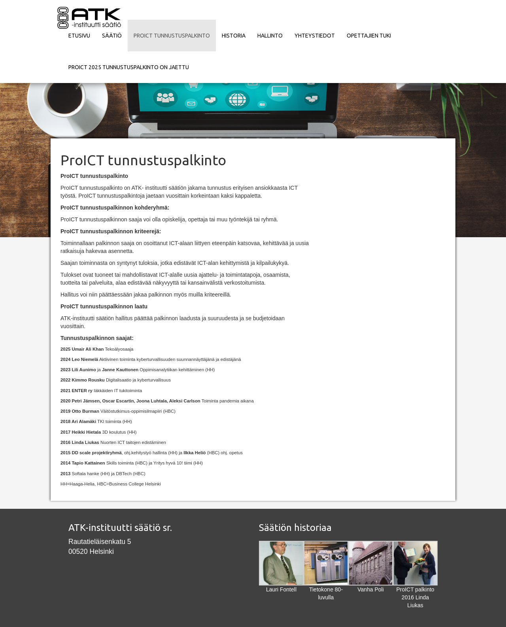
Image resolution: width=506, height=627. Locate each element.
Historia (233, 35)
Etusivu (79, 35)
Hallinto (270, 35)
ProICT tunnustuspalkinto (172, 35)
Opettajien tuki (369, 35)
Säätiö (112, 35)
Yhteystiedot (315, 35)
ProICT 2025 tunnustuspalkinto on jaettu (128, 67)
